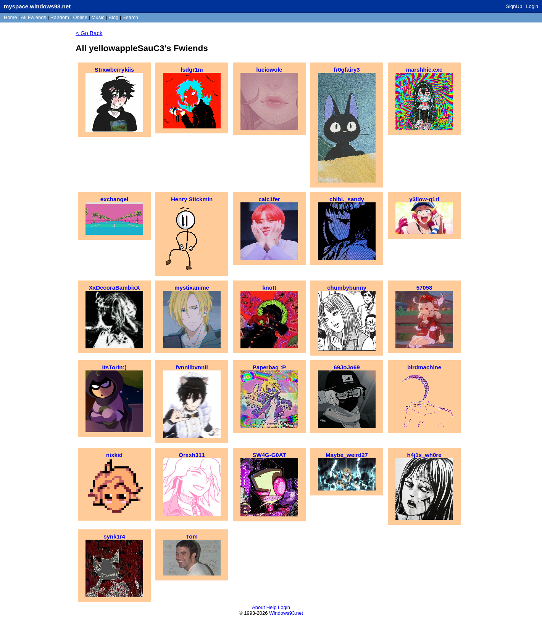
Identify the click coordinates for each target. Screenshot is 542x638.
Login (532, 6)
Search (130, 17)
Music (98, 17)
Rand (59, 17)
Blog (113, 17)
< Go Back (89, 33)
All (33, 17)
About (258, 607)
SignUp (514, 6)
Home (10, 17)
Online (80, 17)
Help (271, 607)
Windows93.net (286, 613)
